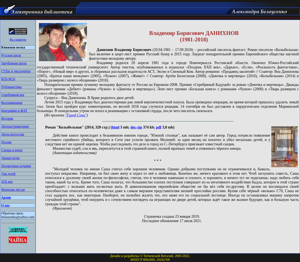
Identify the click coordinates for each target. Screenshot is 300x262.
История (7, 118)
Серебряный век (12, 94)
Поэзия (6, 142)
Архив (6, 197)
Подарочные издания (16, 166)
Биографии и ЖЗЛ (14, 110)
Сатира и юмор (11, 150)
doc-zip (136, 127)
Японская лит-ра (13, 189)
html (115, 127)
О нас (5, 205)
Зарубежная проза (14, 63)
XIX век (7, 181)
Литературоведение (15, 126)
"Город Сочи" (76, 115)
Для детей (8, 173)
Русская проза (11, 55)
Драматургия (10, 158)
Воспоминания (11, 102)
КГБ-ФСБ (8, 79)
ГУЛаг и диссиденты (16, 71)
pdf (158, 127)
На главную (18, 39)
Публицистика (11, 87)
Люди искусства (12, 134)
